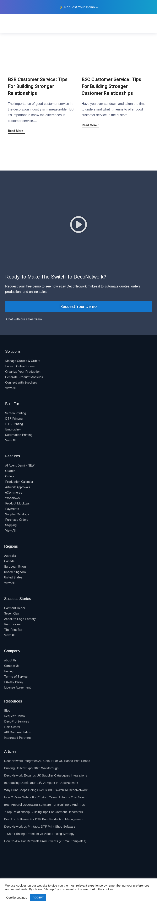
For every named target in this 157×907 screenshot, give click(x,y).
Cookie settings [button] (16, 897)
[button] (78, 224)
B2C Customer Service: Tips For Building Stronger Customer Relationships (111, 86)
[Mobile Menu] (148, 25)
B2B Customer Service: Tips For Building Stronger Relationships (37, 86)
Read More (16, 131)
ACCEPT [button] (38, 897)
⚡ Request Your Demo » (78, 7)
